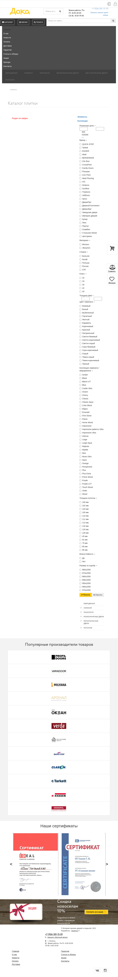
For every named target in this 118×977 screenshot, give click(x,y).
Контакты (7, 66)
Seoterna (74, 931)
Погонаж (9, 80)
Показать (85, 595)
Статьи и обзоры (10, 54)
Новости (7, 38)
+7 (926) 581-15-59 (100, 8)
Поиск (38, 22)
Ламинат (28, 73)
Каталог (7, 22)
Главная (7, 29)
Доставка (7, 46)
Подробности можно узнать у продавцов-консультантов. (68, 911)
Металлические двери (96, 73)
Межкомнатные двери (68, 73)
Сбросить (97, 595)
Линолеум (45, 73)
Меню (23, 22)
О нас (5, 33)
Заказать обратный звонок (57, 937)
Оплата (6, 42)
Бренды (6, 62)
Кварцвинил (11, 73)
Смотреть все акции (96, 912)
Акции (6, 58)
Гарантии (7, 50)
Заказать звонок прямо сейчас (99, 13)
